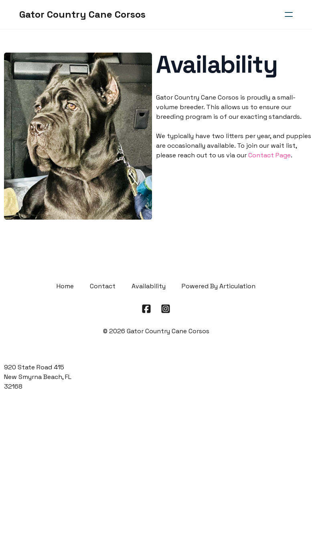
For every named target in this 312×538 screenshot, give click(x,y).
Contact (102, 286)
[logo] (82, 14)
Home (65, 286)
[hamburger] (288, 14)
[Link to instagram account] (165, 309)
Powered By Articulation (218, 286)
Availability (149, 286)
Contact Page (269, 155)
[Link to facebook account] (146, 309)
